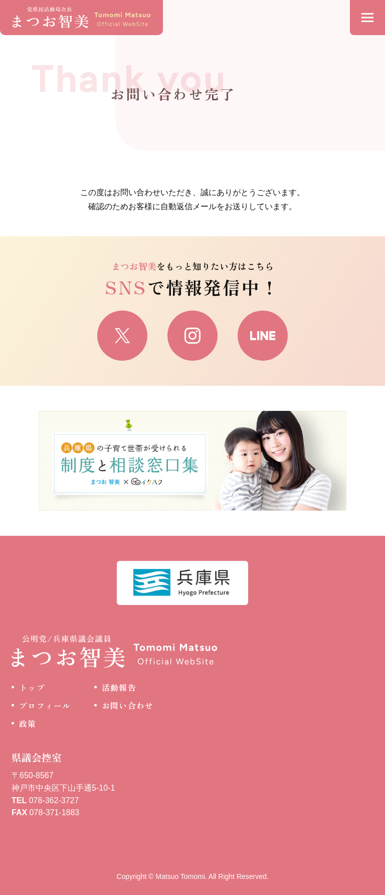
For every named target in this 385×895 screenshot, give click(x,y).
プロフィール (45, 705)
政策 (28, 723)
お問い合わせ (128, 705)
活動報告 (119, 687)
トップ (32, 687)
